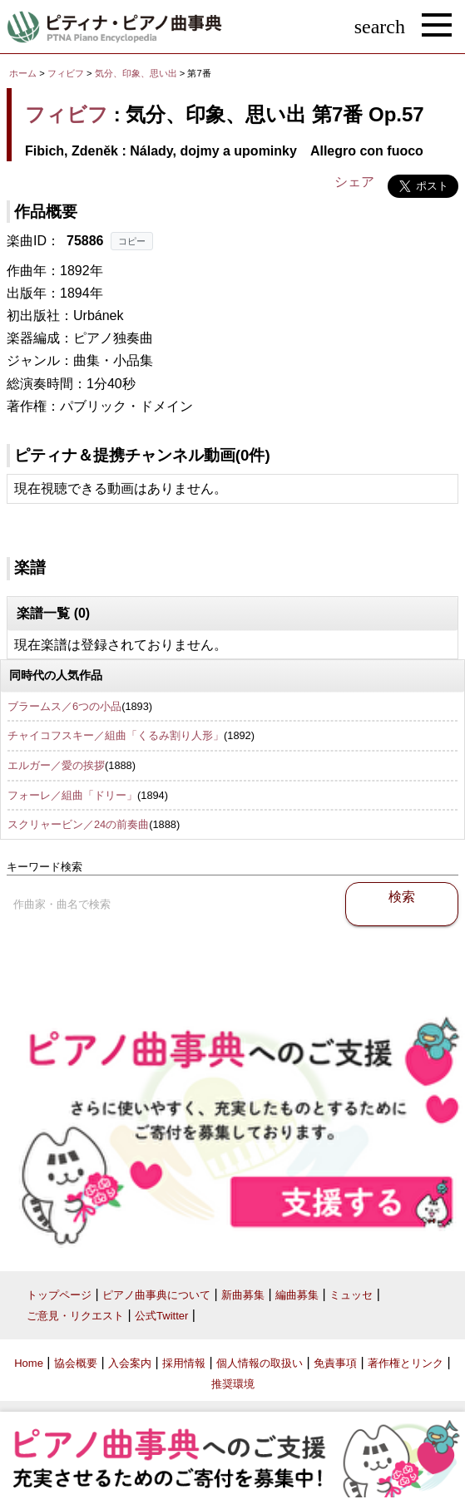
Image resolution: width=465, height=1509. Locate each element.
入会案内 (129, 1363)
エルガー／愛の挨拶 (56, 765)
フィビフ (65, 73)
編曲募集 (297, 1295)
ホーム (23, 73)
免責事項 (335, 1363)
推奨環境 (233, 1384)
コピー (132, 241)
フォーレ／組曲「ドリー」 (72, 795)
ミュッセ (351, 1295)
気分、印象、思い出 (137, 73)
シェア (354, 182)
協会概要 (75, 1363)
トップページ (59, 1295)
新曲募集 (243, 1295)
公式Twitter (161, 1315)
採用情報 (183, 1363)
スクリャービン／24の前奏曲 (78, 824)
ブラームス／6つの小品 (64, 706)
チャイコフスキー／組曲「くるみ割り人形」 (115, 735)
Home (28, 1363)
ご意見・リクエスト (75, 1315)
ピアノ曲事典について (156, 1295)
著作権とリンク (405, 1363)
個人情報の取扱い (259, 1363)
